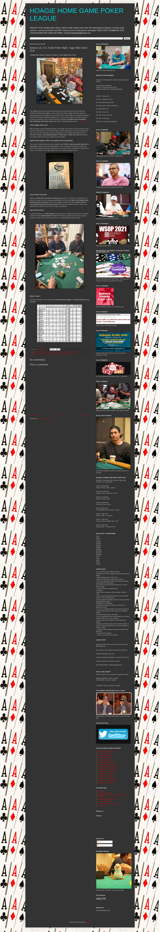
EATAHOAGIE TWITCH (105, 793)
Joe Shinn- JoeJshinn (104, 758)
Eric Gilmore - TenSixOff (105, 774)
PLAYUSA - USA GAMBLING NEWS (108, 803)
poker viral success (50, 354)
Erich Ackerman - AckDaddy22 (107, 767)
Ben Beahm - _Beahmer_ (105, 753)
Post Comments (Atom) (45, 418)
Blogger (88, 922)
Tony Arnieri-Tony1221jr (105, 782)
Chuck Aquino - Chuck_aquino (107, 769)
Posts (99, 842)
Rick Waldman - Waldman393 (106, 771)
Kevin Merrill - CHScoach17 (106, 776)
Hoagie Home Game (51, 352)
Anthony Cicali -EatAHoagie (106, 751)
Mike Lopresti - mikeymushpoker (107, 764)
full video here (82, 121)
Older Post (86, 415)
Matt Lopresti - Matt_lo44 (105, 755)
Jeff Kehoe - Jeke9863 (104, 760)
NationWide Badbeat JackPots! (107, 799)
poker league (70, 352)
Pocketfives (101, 806)
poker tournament (40, 354)
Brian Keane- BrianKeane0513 (107, 762)
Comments (101, 845)
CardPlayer (101, 791)
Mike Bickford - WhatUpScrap (106, 778)
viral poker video (70, 354)
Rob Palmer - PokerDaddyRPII (107, 780)
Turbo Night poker (61, 354)
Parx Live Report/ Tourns (105, 801)
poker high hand (61, 352)
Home (60, 415)
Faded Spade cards (40, 352)
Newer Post (33, 415)
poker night (77, 352)
